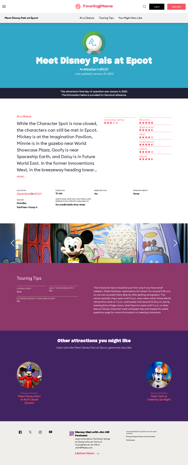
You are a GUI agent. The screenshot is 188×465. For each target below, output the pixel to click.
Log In (157, 7)
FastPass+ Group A (27, 207)
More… (21, 176)
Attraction (89, 69)
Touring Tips (106, 18)
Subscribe (176, 7)
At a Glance (87, 18)
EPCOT (104, 69)
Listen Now (88, 453)
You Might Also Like (130, 18)
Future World (24, 193)
